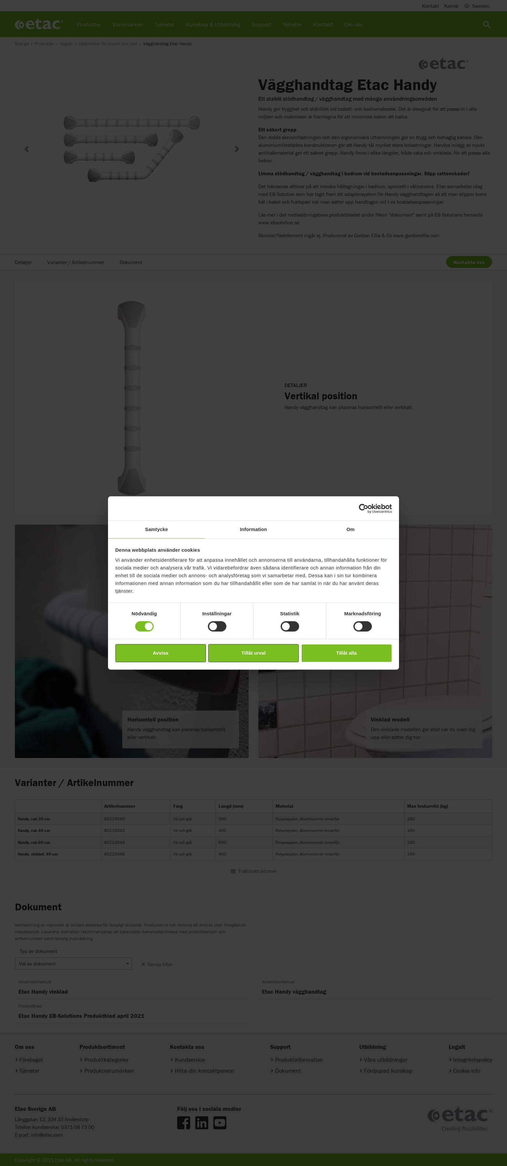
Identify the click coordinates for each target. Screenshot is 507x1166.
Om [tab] (350, 529)
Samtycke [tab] (156, 529)
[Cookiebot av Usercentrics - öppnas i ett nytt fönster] (363, 508)
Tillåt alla (346, 653)
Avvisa (160, 653)
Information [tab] (253, 529)
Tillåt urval (254, 653)
